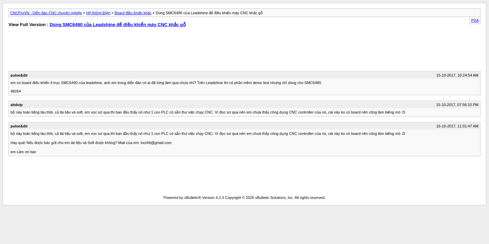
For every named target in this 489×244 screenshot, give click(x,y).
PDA (475, 20)
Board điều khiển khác (132, 13)
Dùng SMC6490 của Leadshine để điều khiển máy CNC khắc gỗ (117, 24)
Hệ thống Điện (98, 13)
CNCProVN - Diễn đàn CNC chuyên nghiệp (46, 13)
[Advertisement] (122, 51)
